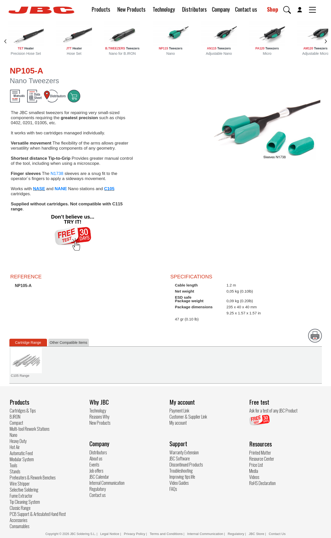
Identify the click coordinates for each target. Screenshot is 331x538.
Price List (256, 464)
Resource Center (261, 458)
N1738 (57, 173)
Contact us (246, 9)
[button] (287, 10)
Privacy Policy (134, 534)
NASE (39, 188)
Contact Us (277, 534)
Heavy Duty (18, 441)
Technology (164, 9)
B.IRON (15, 416)
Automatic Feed (21, 453)
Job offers (96, 470)
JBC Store (256, 534)
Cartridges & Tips (23, 410)
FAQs (173, 489)
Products (101, 9)
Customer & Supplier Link (188, 416)
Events (94, 464)
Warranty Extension (184, 452)
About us (95, 458)
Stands (15, 471)
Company (221, 9)
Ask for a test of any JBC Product (273, 410)
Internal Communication (106, 482)
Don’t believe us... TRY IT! (72, 219)
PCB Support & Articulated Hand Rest (38, 514)
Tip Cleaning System (25, 501)
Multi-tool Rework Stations (29, 428)
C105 (109, 188)
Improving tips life (182, 476)
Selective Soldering (24, 489)
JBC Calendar (99, 476)
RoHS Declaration (262, 483)
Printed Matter (260, 452)
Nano (13, 435)
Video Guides (178, 482)
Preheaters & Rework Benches (32, 477)
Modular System (22, 459)
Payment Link (179, 410)
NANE (61, 188)
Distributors (194, 9)
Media (253, 471)
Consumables (19, 526)
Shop (272, 9)
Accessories (18, 520)
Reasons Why (99, 416)
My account (178, 422)
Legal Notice (110, 534)
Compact (16, 422)
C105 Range (20, 376)
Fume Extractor (21, 495)
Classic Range (20, 508)
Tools (13, 465)
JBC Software (179, 458)
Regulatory (97, 489)
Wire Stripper (20, 483)
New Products (131, 9)
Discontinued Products (186, 464)
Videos (254, 477)
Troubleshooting (181, 470)
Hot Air (15, 447)
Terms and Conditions (166, 534)
